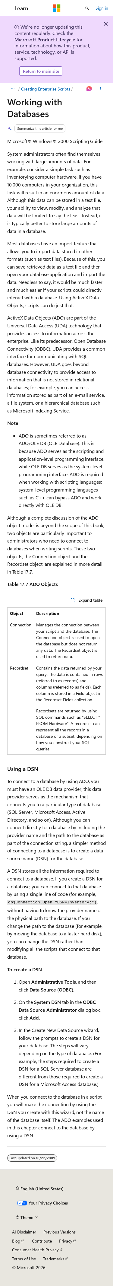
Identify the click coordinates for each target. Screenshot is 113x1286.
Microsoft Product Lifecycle (44, 39)
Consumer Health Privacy (35, 1250)
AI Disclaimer (24, 1232)
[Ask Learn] (89, 89)
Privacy (65, 1241)
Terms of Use (24, 1259)
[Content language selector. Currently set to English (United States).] (39, 1189)
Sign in (102, 8)
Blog (16, 1241)
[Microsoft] (57, 8)
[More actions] (100, 89)
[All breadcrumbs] (12, 89)
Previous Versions (59, 1232)
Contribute (42, 1241)
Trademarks (53, 1259)
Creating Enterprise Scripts (45, 89)
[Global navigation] (6, 8)
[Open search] (87, 8)
